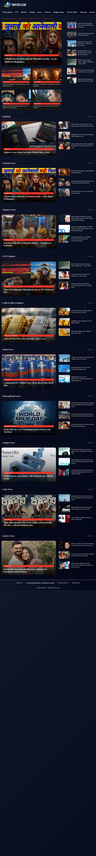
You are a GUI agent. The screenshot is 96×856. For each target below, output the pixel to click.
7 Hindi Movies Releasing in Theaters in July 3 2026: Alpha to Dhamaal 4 (30, 60)
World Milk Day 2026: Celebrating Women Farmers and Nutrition (27, 430)
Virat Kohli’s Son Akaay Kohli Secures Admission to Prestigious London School (25, 570)
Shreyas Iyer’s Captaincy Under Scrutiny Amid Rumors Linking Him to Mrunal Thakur (82, 565)
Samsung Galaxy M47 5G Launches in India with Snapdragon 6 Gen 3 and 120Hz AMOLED (82, 472)
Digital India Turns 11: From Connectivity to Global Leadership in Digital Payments (82, 378)
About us (19, 583)
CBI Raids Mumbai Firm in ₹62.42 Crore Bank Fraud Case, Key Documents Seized (81, 239)
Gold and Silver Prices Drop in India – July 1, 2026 (25, 338)
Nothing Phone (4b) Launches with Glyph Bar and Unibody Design (28, 477)
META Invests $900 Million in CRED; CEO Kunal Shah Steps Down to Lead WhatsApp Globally (82, 228)
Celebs (32, 12)
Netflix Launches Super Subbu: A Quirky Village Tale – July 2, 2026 (86, 61)
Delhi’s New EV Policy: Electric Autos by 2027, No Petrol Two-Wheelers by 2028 (82, 498)
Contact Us (76, 583)
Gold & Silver (72, 12)
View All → (91, 116)
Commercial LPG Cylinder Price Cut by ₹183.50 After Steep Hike (85, 25)
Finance (47, 12)
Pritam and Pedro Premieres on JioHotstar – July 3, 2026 (86, 71)
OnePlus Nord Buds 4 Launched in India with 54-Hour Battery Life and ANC (81, 451)
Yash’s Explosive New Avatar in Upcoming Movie (86, 34)
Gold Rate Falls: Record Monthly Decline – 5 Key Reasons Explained (85, 52)
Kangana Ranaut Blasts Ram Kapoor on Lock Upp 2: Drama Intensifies (15, 107)
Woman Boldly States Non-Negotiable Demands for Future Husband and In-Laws (82, 145)
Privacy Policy (63, 583)
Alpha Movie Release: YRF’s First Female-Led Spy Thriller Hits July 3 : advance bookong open (28, 523)
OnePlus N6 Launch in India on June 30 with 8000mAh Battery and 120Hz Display (82, 461)
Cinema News (8, 55)
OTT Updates (6, 82)
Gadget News (58, 12)
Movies (24, 12)
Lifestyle (83, 12)
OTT (16, 12)
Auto (40, 12)
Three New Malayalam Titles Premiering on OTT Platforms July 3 (29, 290)
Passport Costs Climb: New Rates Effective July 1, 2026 (85, 80)
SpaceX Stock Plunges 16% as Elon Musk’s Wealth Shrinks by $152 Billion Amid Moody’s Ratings (82, 218)
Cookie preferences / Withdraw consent (40, 583)
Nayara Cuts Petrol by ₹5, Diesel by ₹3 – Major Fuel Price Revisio (85, 43)
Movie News (7, 12)
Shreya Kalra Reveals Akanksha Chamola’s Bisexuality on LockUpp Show (81, 285)
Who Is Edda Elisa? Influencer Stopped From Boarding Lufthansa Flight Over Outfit (82, 404)
